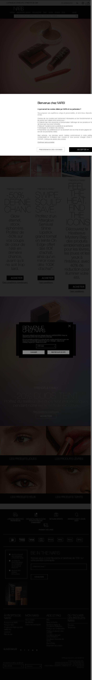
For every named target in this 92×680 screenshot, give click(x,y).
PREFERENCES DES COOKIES (50, 149)
